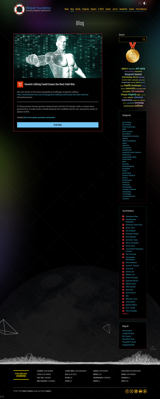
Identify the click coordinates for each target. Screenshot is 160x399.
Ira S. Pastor (130, 308)
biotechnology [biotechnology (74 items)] (127, 77)
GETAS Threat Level (21, 375)
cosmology (126, 194)
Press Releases (141, 9)
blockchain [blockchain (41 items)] (141, 77)
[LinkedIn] (136, 391)
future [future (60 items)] (138, 82)
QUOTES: (123, 381)
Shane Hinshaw (132, 278)
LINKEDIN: (96, 371)
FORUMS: (95, 381)
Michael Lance (131, 299)
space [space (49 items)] (124, 103)
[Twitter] (131, 391)
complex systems (129, 189)
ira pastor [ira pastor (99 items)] (127, 91)
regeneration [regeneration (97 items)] (127, 100)
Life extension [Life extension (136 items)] (137, 91)
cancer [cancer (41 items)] (129, 80)
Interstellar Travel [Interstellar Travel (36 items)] (141, 89)
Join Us (115, 9)
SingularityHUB (128, 345)
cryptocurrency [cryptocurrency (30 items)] (135, 80)
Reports (93, 9)
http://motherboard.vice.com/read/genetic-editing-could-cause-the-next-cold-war (52, 94)
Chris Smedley (131, 311)
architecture (127, 150)
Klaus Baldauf (131, 262)
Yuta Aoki (129, 269)
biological (126, 169)
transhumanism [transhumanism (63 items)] (129, 106)
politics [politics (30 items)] (125, 97)
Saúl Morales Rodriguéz (131, 220)
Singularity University (130, 136)
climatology (127, 187)
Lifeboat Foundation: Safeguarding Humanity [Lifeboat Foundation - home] (32, 9)
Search (143, 39)
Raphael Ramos (132, 281)
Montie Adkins (131, 305)
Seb (127, 296)
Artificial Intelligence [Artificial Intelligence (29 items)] (129, 71)
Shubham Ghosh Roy (134, 225)
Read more (58, 125)
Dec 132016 (20, 85)
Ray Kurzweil (127, 132)
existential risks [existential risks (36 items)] (126, 83)
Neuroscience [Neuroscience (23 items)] (143, 95)
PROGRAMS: (124, 377)
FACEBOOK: (40, 371)
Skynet (125, 138)
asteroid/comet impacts (131, 152)
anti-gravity (126, 148)
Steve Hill (129, 290)
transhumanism (50, 117)
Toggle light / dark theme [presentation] (144, 3)
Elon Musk (126, 134)
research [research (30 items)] (135, 100)
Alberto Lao (130, 275)
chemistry (126, 185)
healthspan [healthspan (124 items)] (136, 85)
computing (126, 192)
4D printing (126, 125)
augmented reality (129, 157)
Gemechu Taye (131, 240)
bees (124, 162)
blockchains (127, 180)
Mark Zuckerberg (129, 141)
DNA (124, 129)
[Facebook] (127, 391)
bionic (124, 171)
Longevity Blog (128, 333)
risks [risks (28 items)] (138, 100)
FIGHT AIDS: (40, 377)
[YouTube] (140, 391)
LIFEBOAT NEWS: (69, 371)
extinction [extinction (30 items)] (133, 82)
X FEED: (39, 374)
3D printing (126, 122)
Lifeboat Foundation (27, 391)
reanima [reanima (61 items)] (130, 97)
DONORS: (95, 374)
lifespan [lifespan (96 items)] (124, 94)
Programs (85, 9)
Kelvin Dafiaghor (132, 243)
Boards (77, 9)
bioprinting (126, 173)
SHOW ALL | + (125, 313)
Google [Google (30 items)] (122, 86)
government (41, 117)
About (67, 9)
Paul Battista (131, 237)
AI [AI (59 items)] (127, 69)
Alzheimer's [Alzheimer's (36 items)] (132, 69)
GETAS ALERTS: (125, 371)
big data (125, 164)
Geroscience (127, 331)
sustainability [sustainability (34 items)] (130, 103)
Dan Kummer (131, 254)
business (125, 182)
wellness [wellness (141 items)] (139, 105)
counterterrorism (128, 196)
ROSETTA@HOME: (42, 381)
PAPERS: (67, 381)
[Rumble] (145, 391)
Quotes (131, 9)
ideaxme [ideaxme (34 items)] (123, 89)
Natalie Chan (131, 284)
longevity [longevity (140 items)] (132, 94)
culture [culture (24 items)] (140, 80)
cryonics (125, 199)
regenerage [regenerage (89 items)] (138, 97)
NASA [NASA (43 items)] (138, 95)
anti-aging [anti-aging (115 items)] (140, 68)
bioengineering (128, 166)
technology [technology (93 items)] (139, 103)
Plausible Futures (129, 342)
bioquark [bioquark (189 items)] (129, 74)
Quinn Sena (130, 228)
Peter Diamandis (128, 127)
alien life (125, 145)
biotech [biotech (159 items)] (138, 74)
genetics (35, 117)
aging (124, 143)
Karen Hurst (130, 246)
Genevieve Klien (132, 216)
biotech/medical (128, 175)
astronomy (126, 155)
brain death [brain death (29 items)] (124, 80)
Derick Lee (130, 272)
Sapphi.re (48, 391)
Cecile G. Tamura (132, 266)
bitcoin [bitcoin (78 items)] (135, 77)
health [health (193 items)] (127, 85)
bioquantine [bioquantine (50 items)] (138, 71)
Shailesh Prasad (132, 234)
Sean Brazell (130, 287)
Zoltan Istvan (27, 117)
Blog (72, 9)
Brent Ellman (131, 293)
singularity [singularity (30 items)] (142, 100)
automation (126, 159)
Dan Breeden (131, 231)
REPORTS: (68, 377)
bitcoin (125, 178)
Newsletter (123, 9)
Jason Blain (130, 302)
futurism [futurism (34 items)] (143, 83)
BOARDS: (123, 374)
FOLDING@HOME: (98, 377)
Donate (108, 9)
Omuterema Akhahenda (130, 258)
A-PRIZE (101, 9)
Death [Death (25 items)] (143, 80)
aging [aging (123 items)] (123, 68)
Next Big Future (128, 339)
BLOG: (66, 374)
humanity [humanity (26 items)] (144, 86)
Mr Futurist (126, 336)
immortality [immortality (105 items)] (131, 88)
